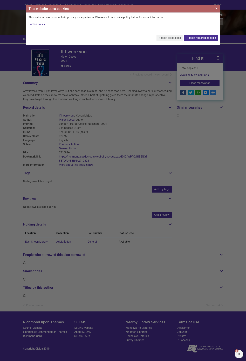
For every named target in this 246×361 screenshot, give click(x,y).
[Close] (216, 8)
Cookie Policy (37, 24)
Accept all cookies (170, 37)
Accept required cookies (201, 37)
